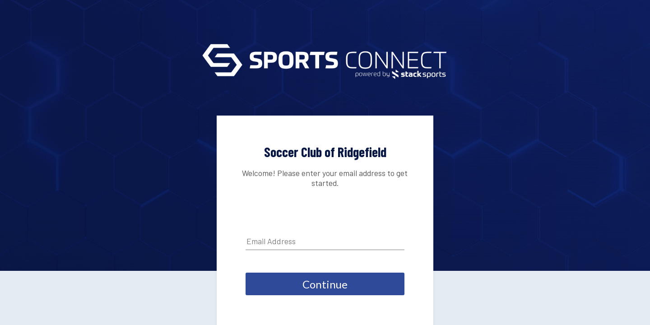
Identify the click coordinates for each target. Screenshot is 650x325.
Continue (325, 284)
